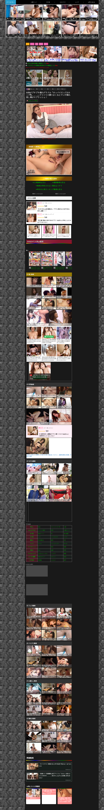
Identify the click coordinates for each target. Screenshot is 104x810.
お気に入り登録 (32, 100)
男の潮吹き (41, 540)
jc (38, 546)
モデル (54, 89)
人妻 (65, 527)
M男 (65, 550)
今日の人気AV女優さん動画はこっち (36, 63)
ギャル (38, 89)
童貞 (65, 556)
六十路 (32, 537)
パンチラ (53, 553)
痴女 (52, 546)
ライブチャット (32, 546)
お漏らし (33, 89)
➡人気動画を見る (39, 182)
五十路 (32, 533)
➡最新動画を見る (58, 182)
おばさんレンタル (42, 553)
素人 (28, 89)
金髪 (52, 550)
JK (51, 533)
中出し (32, 44)
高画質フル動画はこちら (37, 147)
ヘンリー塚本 (41, 530)
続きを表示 (30, 564)
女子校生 (31, 560)
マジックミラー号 (55, 527)
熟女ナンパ (41, 533)
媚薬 (36, 44)
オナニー (53, 556)
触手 (65, 560)
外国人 (32, 550)
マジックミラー (55, 543)
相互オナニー (41, 556)
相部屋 (41, 44)
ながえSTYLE (31, 530)
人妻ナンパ (67, 530)
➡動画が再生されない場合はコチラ (49, 186)
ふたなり (53, 560)
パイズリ (44, 89)
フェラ (49, 89)
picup (27, 44)
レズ (39, 537)
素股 (65, 553)
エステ (65, 537)
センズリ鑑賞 (31, 556)
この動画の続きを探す (50, 179)
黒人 (39, 550)
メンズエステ (54, 537)
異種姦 (40, 560)
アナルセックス (32, 553)
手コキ (65, 543)
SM (65, 540)
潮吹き (46, 44)
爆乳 (52, 540)
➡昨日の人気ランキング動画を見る (49, 189)
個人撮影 (66, 533)
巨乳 (59, 89)
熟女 (39, 527)
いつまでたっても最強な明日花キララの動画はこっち (41, 65)
